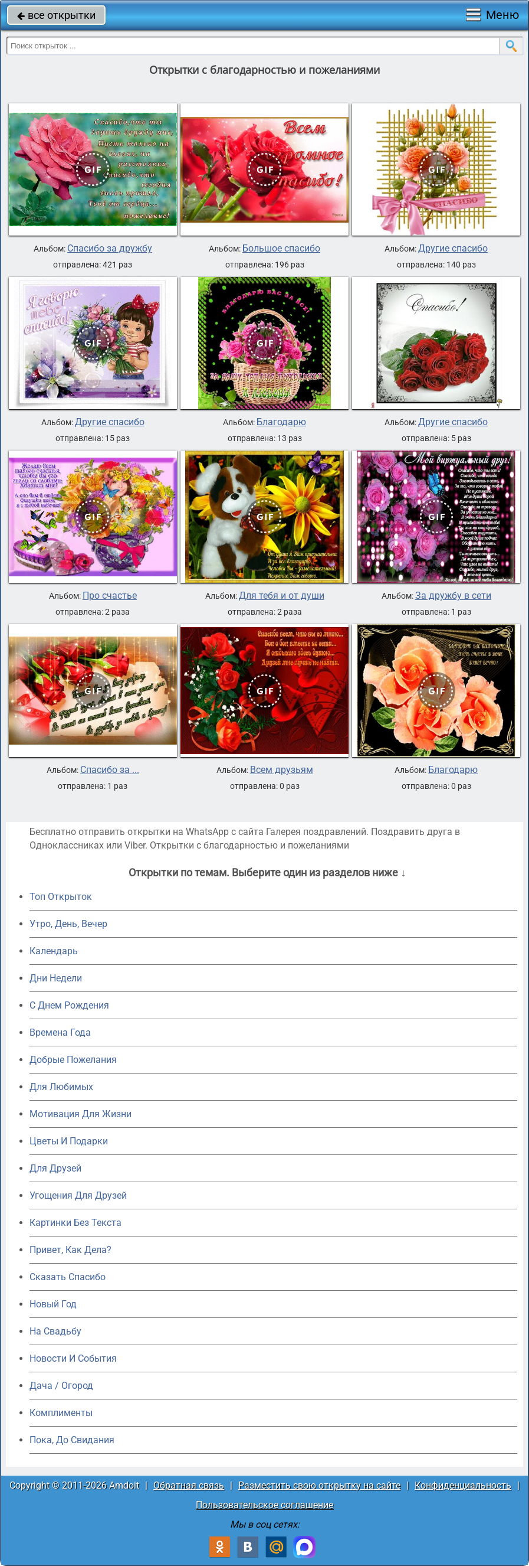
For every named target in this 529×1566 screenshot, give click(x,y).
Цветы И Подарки (68, 1141)
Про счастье (110, 595)
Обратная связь (188, 1485)
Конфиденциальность (463, 1485)
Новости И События (73, 1358)
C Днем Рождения (69, 1005)
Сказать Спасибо (67, 1277)
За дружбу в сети (453, 595)
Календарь (53, 951)
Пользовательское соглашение (264, 1504)
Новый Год (53, 1304)
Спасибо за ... (109, 770)
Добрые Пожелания (73, 1059)
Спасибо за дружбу (109, 248)
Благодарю (281, 422)
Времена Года (60, 1032)
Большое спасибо (281, 248)
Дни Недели (55, 978)
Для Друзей (55, 1168)
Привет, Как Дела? (70, 1249)
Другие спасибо (453, 248)
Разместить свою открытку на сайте (319, 1485)
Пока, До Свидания (71, 1440)
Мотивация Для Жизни (80, 1114)
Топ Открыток (60, 896)
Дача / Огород (61, 1385)
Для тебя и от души (281, 595)
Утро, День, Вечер (68, 923)
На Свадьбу (55, 1331)
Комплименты (61, 1412)
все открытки (56, 15)
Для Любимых (61, 1086)
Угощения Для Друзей (78, 1195)
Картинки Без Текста (75, 1222)
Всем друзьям (281, 770)
